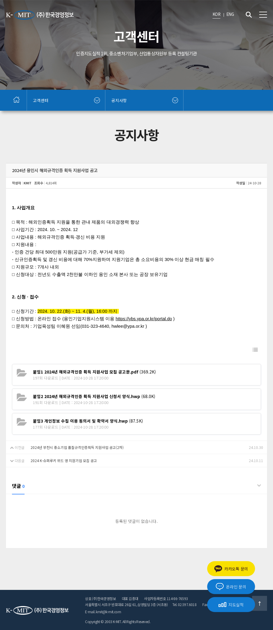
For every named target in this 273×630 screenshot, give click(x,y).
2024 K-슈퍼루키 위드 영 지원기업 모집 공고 (64, 460)
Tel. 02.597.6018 (184, 604)
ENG (230, 14)
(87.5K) (88, 421)
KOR (216, 14)
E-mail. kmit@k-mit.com (103, 611)
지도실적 (231, 605)
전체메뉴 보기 (263, 15)
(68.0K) (94, 396)
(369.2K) (94, 372)
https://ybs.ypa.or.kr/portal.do (144, 318)
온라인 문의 (231, 586)
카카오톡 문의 (231, 569)
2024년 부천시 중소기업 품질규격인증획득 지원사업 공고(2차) (77, 447)
